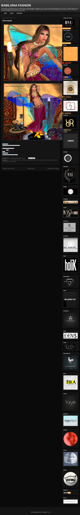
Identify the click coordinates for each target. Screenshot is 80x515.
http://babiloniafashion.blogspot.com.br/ (12, 154)
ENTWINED (36, 160)
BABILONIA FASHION (16, 5)
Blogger (49, 512)
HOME (5, 13)
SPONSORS (19, 13)
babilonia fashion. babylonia (27, 160)
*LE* (9, 160)
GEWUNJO (42, 160)
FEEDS (11, 13)
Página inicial (31, 168)
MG (45, 160)
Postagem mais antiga (53, 168)
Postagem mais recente (8, 168)
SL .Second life (12, 161)
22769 (11, 160)
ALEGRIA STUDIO (17, 160)
